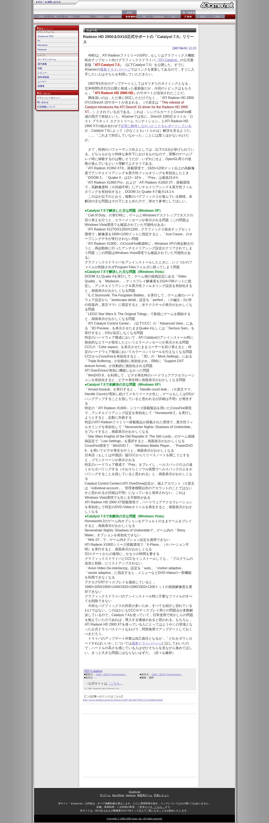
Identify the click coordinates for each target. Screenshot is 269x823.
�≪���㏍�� (188, 14)
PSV (202, 16)
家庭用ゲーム (144, 795)
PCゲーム (105, 795)
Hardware (159, 16)
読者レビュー (161, 795)
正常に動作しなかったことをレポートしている (156, 126)
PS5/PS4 (85, 16)
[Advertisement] (118, 745)
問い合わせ (43, 102)
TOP (41, 16)
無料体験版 (43, 77)
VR (144, 16)
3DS (217, 16)
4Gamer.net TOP (45, 36)
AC (173, 16)
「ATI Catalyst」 (167, 60)
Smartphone (114, 16)
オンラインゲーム (47, 59)
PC (55, 16)
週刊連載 (42, 64)
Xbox (70, 16)
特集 (40, 68)
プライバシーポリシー (48, 98)
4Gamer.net (134, 791)
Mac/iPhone (118, 795)
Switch (99, 16)
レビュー (42, 72)
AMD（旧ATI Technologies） (111, 674)
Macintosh (42, 45)
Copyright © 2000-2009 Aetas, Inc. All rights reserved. (134, 818)
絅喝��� (129, 14)
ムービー (42, 81)
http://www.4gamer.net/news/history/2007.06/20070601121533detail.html (123, 699)
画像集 (41, 86)
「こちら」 (115, 683)
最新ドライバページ (115, 69)
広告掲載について (46, 106)
